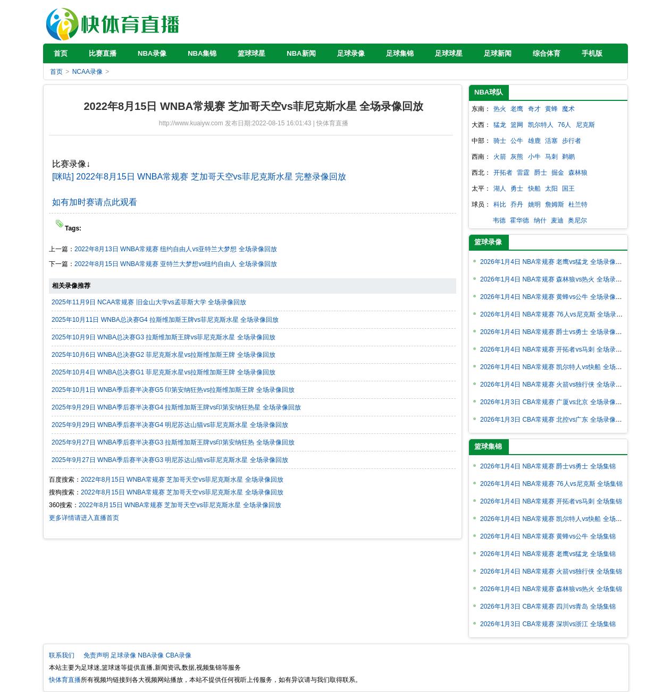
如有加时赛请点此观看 (94, 202)
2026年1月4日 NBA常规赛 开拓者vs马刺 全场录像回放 (557, 349)
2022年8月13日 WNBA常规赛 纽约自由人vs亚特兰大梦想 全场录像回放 (175, 249)
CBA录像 (178, 655)
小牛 (534, 156)
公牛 (516, 140)
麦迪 (557, 220)
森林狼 (578, 172)
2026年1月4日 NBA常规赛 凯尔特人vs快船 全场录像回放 (560, 367)
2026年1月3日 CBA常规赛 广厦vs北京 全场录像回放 (554, 402)
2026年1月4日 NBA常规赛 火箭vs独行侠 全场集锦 (551, 571)
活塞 (551, 140)
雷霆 (523, 172)
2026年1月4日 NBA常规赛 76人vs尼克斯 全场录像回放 (557, 314)
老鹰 (516, 109)
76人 (564, 125)
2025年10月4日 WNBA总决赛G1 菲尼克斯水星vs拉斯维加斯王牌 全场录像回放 (163, 372)
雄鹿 (534, 140)
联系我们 (61, 655)
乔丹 (516, 204)
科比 (499, 204)
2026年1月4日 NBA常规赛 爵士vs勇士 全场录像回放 (554, 332)
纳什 (540, 220)
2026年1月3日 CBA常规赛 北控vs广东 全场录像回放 (554, 419)
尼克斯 (585, 125)
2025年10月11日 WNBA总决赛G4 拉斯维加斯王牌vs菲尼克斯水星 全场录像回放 (165, 319)
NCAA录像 (87, 71)
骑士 (499, 140)
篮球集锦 (488, 446)
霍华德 (519, 220)
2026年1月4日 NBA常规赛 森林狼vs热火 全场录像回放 (557, 279)
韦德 (499, 220)
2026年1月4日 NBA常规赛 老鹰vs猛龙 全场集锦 (548, 554)
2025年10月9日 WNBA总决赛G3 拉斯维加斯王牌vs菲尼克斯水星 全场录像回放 (163, 337)
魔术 (568, 109)
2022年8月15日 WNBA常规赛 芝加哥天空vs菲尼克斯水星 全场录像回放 (182, 479)
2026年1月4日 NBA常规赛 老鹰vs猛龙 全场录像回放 (554, 262)
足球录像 (123, 655)
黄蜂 (551, 109)
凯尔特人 (540, 125)
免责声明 (96, 655)
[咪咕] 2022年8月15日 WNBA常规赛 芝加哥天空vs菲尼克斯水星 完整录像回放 (199, 176)
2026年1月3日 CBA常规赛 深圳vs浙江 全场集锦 (548, 624)
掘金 (557, 172)
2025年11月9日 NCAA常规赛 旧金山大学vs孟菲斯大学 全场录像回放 (149, 302)
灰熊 (516, 156)
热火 (499, 109)
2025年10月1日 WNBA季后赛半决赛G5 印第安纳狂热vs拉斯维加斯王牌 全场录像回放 (173, 390)
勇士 (516, 188)
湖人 (499, 188)
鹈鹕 (568, 156)
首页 (56, 71)
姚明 (534, 204)
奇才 (534, 109)
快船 (534, 188)
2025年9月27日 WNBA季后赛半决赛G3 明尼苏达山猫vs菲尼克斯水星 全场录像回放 (170, 460)
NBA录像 (151, 655)
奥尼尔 (577, 220)
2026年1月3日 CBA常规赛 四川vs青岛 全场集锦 (548, 606)
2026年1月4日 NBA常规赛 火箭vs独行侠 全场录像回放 (557, 384)
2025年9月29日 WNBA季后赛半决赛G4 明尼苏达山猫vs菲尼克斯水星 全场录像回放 (170, 425)
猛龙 (499, 125)
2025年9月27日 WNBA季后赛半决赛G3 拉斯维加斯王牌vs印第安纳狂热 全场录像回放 (173, 442)
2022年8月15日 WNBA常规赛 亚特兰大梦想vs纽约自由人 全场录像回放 (175, 264)
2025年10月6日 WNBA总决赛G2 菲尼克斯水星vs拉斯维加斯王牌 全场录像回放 (163, 354)
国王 (568, 188)
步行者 (571, 140)
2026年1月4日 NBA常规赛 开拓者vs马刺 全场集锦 (551, 501)
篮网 (516, 125)
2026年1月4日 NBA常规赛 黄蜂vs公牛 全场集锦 (548, 536)
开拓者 (503, 172)
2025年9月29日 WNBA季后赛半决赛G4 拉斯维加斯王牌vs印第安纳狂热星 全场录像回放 (176, 407)
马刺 (551, 156)
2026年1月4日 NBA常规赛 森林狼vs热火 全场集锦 (551, 589)
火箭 (499, 156)
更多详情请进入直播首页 (84, 518)
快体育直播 (113, 21)
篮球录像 (488, 242)
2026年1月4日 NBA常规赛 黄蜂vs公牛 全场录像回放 (554, 297)
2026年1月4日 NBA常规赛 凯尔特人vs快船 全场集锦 (554, 519)
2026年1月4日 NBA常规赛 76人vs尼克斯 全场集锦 (551, 484)
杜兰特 (578, 204)
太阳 (551, 188)
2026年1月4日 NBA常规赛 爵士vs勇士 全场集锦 (548, 466)
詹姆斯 (554, 204)
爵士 (540, 172)
